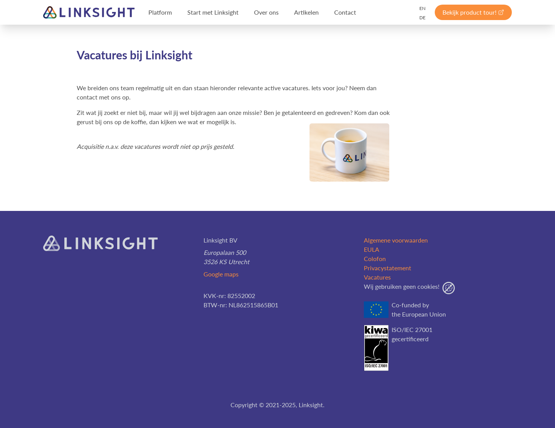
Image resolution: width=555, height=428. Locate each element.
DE (422, 17)
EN (422, 8)
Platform (160, 12)
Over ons (266, 12)
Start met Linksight (213, 12)
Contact (345, 12)
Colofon (375, 258)
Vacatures (377, 277)
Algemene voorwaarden (396, 240)
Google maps (221, 274)
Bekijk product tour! (473, 12)
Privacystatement (387, 267)
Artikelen (306, 12)
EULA (371, 249)
